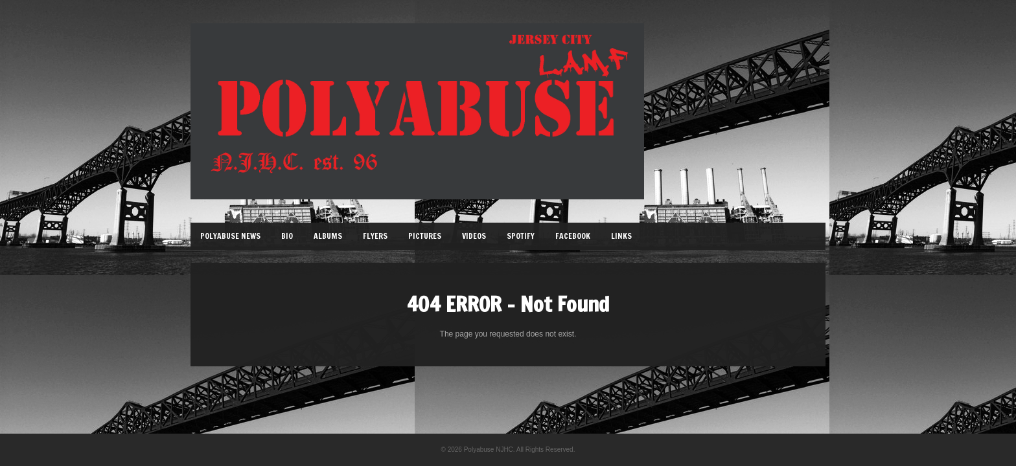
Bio (287, 235)
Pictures (424, 235)
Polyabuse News (230, 235)
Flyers (375, 235)
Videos (474, 235)
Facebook (572, 235)
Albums (328, 235)
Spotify (521, 235)
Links (621, 235)
